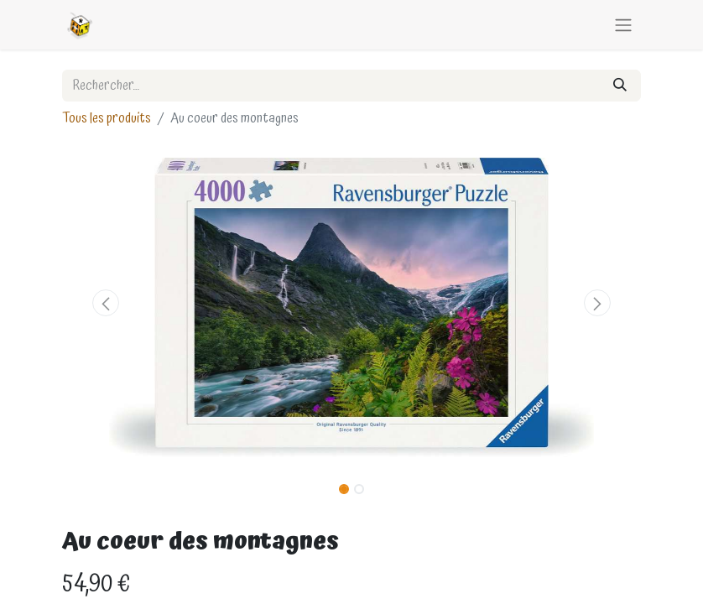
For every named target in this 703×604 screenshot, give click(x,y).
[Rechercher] (620, 86)
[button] (105, 302)
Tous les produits (106, 118)
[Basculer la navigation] (623, 25)
